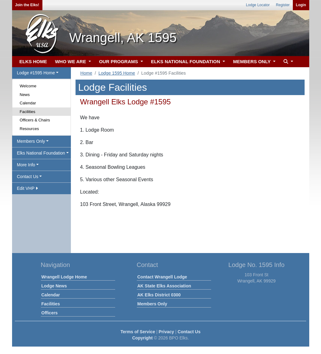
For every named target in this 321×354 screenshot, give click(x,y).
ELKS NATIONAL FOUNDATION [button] (186, 61)
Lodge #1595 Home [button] (36, 72)
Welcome (28, 86)
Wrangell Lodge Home (64, 276)
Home (86, 73)
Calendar (28, 103)
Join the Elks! (27, 5)
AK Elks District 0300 (159, 294)
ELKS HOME (33, 61)
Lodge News (54, 285)
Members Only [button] (31, 141)
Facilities (28, 111)
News (25, 94)
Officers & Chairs (35, 120)
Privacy (166, 331)
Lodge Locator (258, 5)
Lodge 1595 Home (116, 73)
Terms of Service (137, 331)
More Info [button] (26, 164)
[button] (287, 62)
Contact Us (189, 331)
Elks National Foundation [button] (41, 153)
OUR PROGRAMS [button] (119, 61)
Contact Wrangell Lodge (162, 276)
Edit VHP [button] (27, 188)
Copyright (142, 337)
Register (283, 5)
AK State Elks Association (164, 285)
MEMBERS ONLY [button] (252, 61)
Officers (49, 312)
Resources (29, 128)
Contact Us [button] (27, 176)
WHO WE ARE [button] (71, 61)
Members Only (152, 303)
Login (301, 5)
